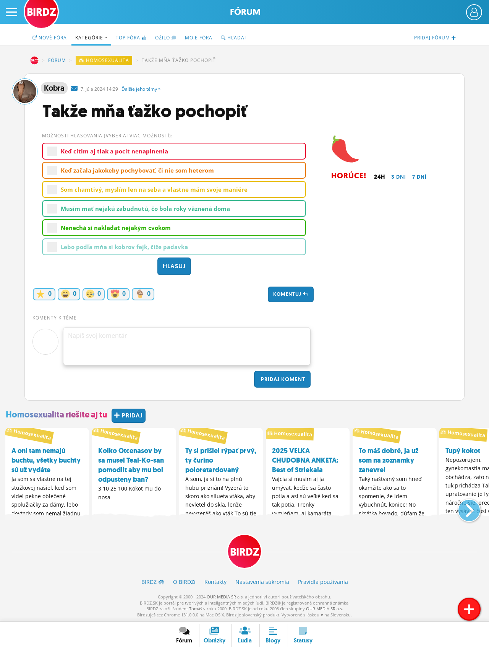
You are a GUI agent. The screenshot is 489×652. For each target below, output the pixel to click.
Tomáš (195, 608)
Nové (49, 37)
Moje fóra (198, 37)
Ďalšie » (140, 89)
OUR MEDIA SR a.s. (225, 597)
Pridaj (282, 379)
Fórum (245, 12)
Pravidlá (323, 581)
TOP (131, 37)
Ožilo (165, 37)
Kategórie (91, 37)
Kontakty (215, 581)
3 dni (398, 176)
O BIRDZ (184, 581)
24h (379, 176)
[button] (463, 507)
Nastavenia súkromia (262, 581)
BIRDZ (34, 60)
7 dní (419, 176)
